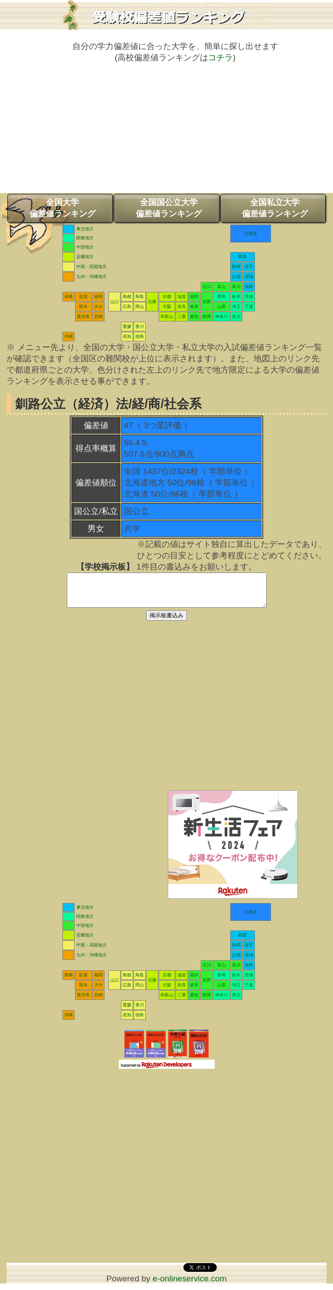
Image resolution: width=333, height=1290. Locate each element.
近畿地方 (85, 256)
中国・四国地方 (91, 266)
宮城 (249, 276)
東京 (236, 316)
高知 (127, 336)
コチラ (220, 57)
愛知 (194, 316)
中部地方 (85, 247)
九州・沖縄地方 (91, 276)
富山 (221, 286)
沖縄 (68, 336)
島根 (127, 296)
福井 (194, 296)
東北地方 (85, 228)
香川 (139, 326)
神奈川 (221, 316)
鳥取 (139, 296)
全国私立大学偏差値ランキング (275, 208)
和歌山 (166, 316)
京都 (167, 296)
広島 (127, 306)
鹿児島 (83, 316)
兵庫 (152, 301)
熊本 (83, 306)
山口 (114, 301)
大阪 (167, 306)
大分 (98, 306)
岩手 (249, 266)
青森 (242, 256)
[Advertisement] (166, 132)
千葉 (249, 306)
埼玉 (236, 306)
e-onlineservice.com (190, 1285)
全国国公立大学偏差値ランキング (169, 208)
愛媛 (127, 326)
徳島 (139, 336)
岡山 (139, 306)
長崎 (68, 296)
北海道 (250, 233)
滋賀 (181, 296)
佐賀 (83, 296)
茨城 (249, 296)
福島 (249, 286)
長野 (206, 301)
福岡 (98, 296)
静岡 (206, 316)
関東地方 (85, 238)
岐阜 (194, 306)
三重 (181, 316)
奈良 (181, 306)
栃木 (236, 296)
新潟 (236, 286)
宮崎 (98, 316)
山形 (236, 276)
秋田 (236, 266)
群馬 (221, 296)
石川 (206, 286)
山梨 (221, 306)
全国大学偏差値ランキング (62, 208)
